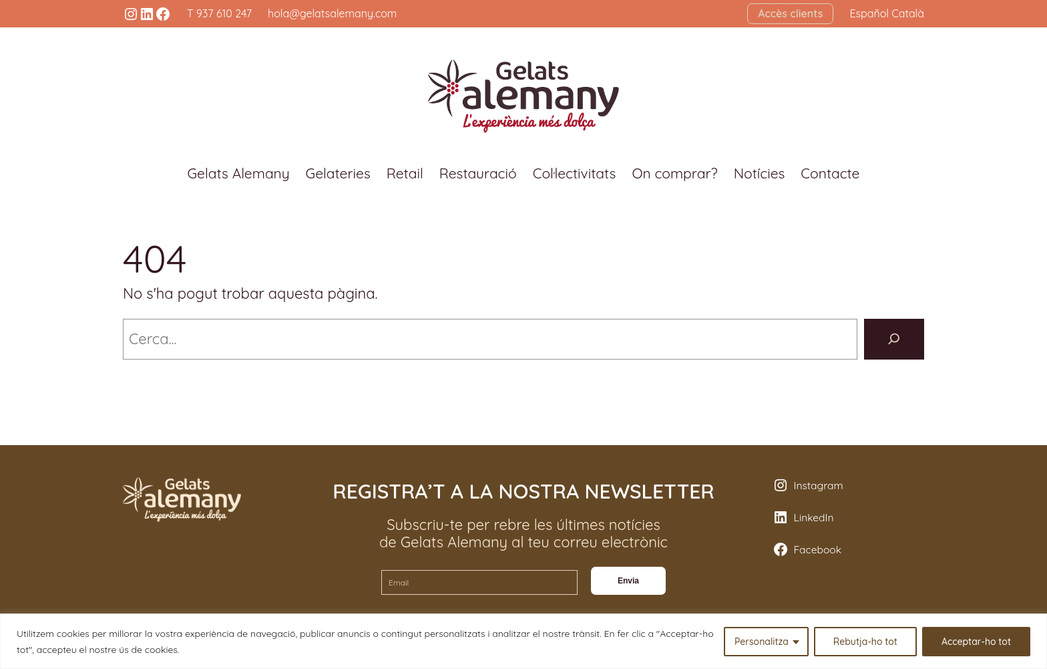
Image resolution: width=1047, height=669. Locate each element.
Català (907, 13)
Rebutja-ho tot (865, 642)
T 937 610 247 (219, 13)
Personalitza (762, 642)
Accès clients (790, 13)
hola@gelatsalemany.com (332, 13)
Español (869, 13)
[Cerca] (894, 339)
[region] (523, 641)
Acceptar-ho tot (976, 642)
